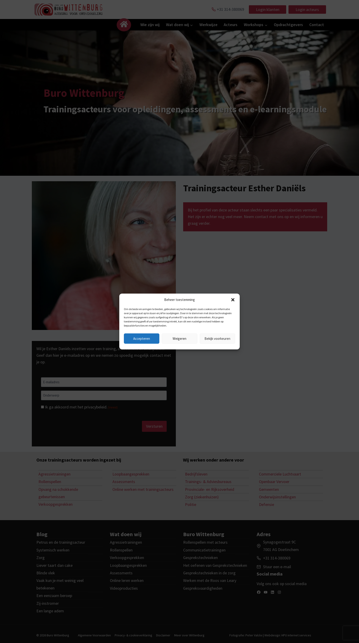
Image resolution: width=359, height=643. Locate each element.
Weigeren (179, 338)
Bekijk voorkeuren (217, 338)
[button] (233, 299)
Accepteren (141, 338)
